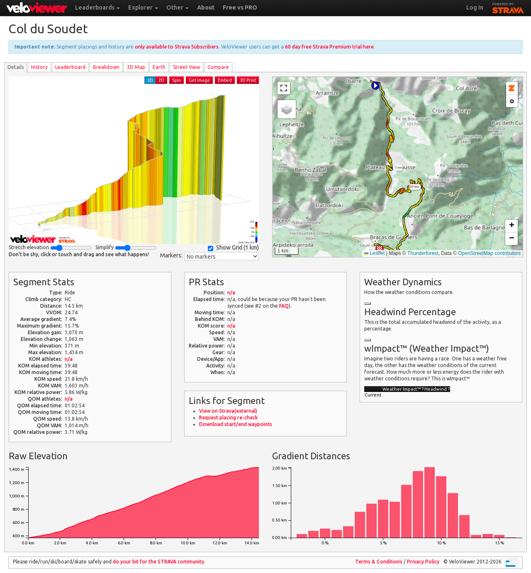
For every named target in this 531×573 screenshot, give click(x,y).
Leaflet (374, 253)
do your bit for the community (158, 561)
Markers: (171, 255)
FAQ (284, 306)
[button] (375, 85)
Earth (159, 67)
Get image (199, 80)
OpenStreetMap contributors (489, 253)
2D (161, 80)
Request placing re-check (228, 417)
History (39, 67)
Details (15, 67)
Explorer (143, 7)
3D (150, 80)
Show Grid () (233, 247)
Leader (70, 67)
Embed (225, 80)
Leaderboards (97, 7)
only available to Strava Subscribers (177, 46)
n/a (69, 359)
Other (177, 7)
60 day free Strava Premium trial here (329, 46)
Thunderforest (422, 253)
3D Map (136, 67)
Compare (218, 67)
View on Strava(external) (228, 411)
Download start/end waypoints (235, 424)
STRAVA (508, 7)
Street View (186, 67)
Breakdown (106, 67)
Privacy (423, 561)
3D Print (248, 80)
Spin (176, 80)
